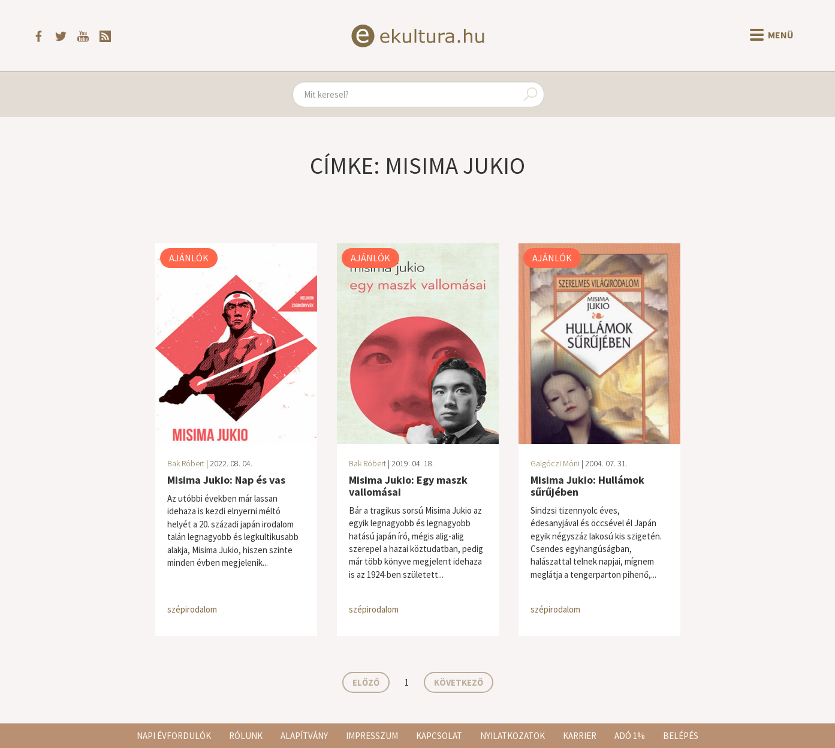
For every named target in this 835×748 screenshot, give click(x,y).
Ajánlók (189, 258)
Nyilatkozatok (512, 735)
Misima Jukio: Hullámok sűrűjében (587, 486)
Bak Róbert (185, 463)
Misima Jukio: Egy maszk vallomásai (408, 486)
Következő (458, 682)
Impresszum (372, 735)
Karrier (579, 735)
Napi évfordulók (174, 735)
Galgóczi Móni (555, 463)
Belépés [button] (680, 735)
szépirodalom (192, 609)
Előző (365, 682)
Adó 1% (629, 735)
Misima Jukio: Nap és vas (226, 480)
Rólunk (246, 735)
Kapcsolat (439, 735)
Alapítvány (304, 735)
